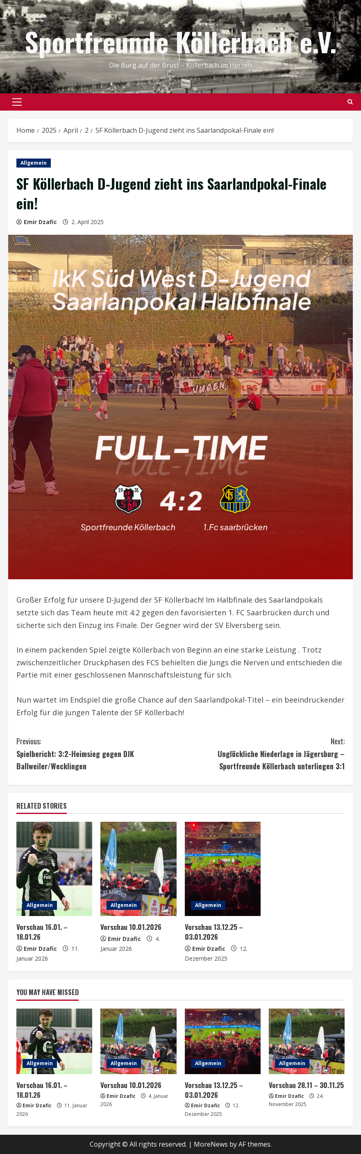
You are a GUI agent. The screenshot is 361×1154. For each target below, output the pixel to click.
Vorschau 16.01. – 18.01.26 (42, 932)
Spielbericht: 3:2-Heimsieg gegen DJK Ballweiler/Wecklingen (98, 753)
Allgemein (33, 162)
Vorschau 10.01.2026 (130, 927)
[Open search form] (350, 102)
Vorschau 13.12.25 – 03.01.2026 (214, 932)
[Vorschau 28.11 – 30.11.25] (307, 1041)
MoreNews (211, 1144)
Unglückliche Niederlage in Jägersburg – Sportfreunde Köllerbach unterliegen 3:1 (263, 753)
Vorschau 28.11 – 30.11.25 (306, 1085)
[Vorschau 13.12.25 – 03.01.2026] (223, 869)
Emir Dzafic (40, 222)
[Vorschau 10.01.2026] (138, 869)
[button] (17, 102)
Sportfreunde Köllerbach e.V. (180, 41)
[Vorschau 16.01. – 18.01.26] (54, 869)
